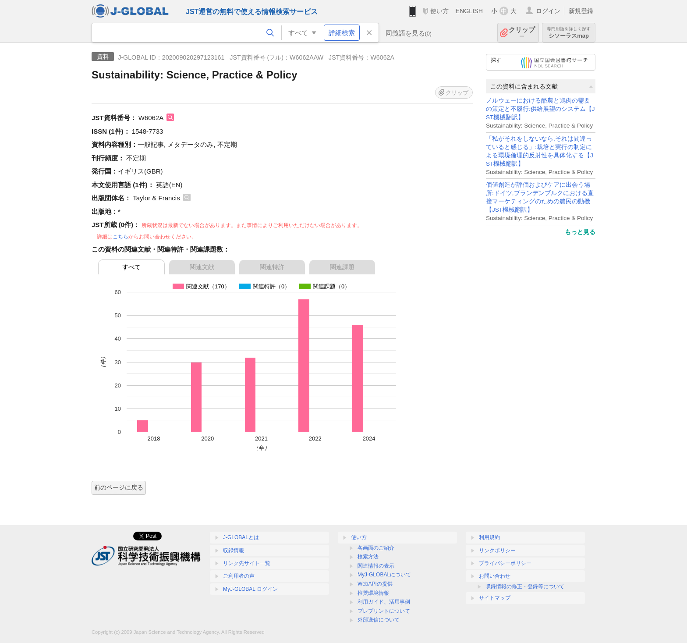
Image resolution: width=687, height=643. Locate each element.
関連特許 (272, 266)
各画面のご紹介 (376, 548)
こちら (120, 237)
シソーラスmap (569, 32)
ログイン (548, 10)
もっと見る (580, 231)
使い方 (439, 10)
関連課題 (342, 266)
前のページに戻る (118, 487)
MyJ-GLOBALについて (384, 575)
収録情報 (233, 550)
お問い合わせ (494, 576)
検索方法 (368, 557)
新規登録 (581, 10)
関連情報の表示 (376, 566)
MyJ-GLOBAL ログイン (250, 589)
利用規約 (489, 537)
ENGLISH (469, 10)
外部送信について (379, 620)
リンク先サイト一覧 (246, 563)
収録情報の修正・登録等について (524, 586)
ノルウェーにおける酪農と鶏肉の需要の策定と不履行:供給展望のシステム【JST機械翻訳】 (540, 109)
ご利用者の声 (239, 576)
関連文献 (202, 266)
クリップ (522, 32)
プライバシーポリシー (505, 563)
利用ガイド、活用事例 (384, 602)
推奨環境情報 (373, 593)
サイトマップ (494, 598)
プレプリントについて (384, 611)
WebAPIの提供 (375, 584)
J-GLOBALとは (241, 537)
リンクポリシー (497, 550)
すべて (131, 266)
